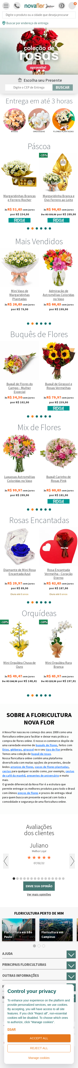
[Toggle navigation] (6, 6)
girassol (28, 749)
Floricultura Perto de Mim (39, 913)
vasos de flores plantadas (52, 767)
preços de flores (28, 793)
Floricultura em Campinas (52, 934)
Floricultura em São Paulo (18, 934)
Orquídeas (39, 613)
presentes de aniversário (43, 775)
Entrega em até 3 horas (39, 100)
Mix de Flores (39, 427)
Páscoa (39, 146)
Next (72, 861)
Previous (6, 861)
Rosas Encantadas (39, 520)
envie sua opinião (39, 886)
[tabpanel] (39, 51)
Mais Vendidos (39, 241)
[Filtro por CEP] (28, 87)
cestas (6, 771)
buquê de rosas (41, 754)
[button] (61, 5)
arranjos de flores (21, 767)
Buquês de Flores (39, 334)
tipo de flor (53, 749)
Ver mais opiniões (39, 894)
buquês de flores (46, 745)
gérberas (16, 749)
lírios (5, 749)
